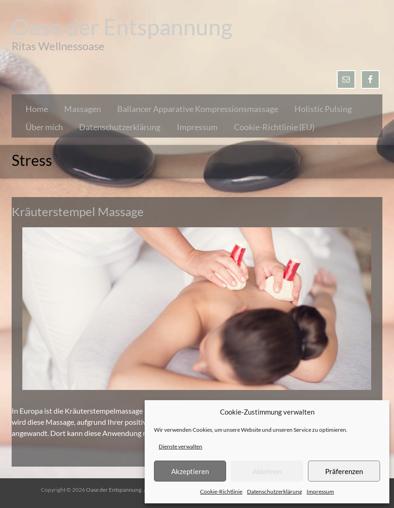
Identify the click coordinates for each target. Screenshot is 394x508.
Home (37, 109)
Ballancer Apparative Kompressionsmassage (197, 109)
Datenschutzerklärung (274, 491)
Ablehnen (267, 471)
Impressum (320, 491)
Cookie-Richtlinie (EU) (274, 127)
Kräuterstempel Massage (78, 211)
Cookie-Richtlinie (221, 491)
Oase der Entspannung (122, 26)
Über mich (44, 127)
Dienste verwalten (180, 446)
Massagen (82, 109)
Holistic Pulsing (323, 109)
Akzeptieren (190, 471)
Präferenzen (344, 471)
